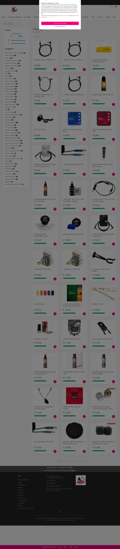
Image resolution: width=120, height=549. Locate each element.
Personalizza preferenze (60, 26)
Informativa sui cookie (62, 15)
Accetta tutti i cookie (60, 23)
